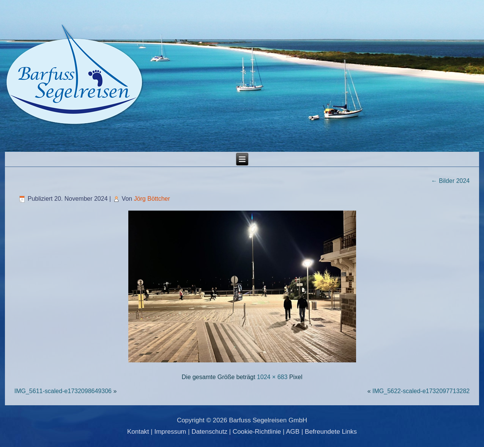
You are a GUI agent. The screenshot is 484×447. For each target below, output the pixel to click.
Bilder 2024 (450, 181)
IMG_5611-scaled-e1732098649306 (63, 391)
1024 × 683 (272, 377)
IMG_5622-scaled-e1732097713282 (421, 391)
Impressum (170, 431)
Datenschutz (209, 431)
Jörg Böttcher (152, 198)
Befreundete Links (331, 431)
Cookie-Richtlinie (257, 431)
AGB (293, 431)
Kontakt (138, 431)
